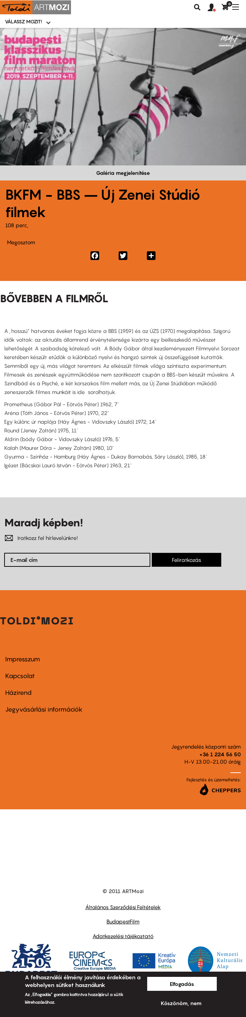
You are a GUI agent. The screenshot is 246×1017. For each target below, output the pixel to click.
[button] (215, 7)
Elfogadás (182, 984)
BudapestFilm (123, 921)
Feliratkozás (186, 560)
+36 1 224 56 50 (220, 754)
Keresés (197, 7)
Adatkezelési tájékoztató (123, 936)
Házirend (18, 692)
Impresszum (22, 659)
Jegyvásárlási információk (43, 709)
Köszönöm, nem (181, 1003)
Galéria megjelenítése (123, 173)
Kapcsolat (20, 676)
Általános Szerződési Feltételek (123, 907)
